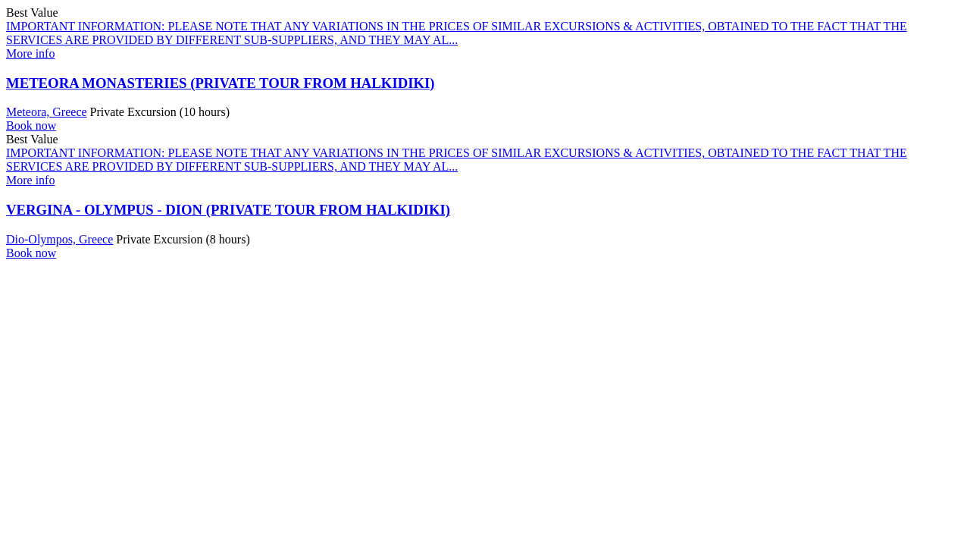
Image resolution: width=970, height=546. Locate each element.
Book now (31, 125)
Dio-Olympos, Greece (59, 239)
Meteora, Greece (46, 111)
